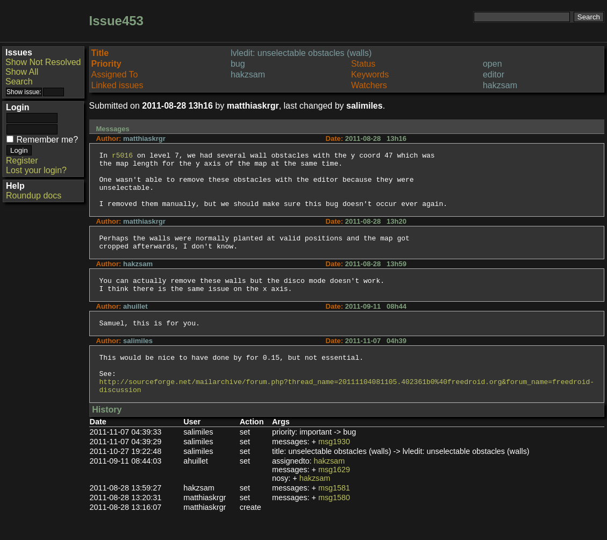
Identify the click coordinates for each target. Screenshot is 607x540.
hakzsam (329, 488)
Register (22, 160)
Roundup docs (33, 195)
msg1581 (334, 515)
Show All (21, 71)
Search (19, 81)
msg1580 (334, 525)
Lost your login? (36, 170)
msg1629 (334, 497)
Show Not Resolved (43, 62)
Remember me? (47, 139)
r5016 (122, 156)
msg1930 (334, 469)
